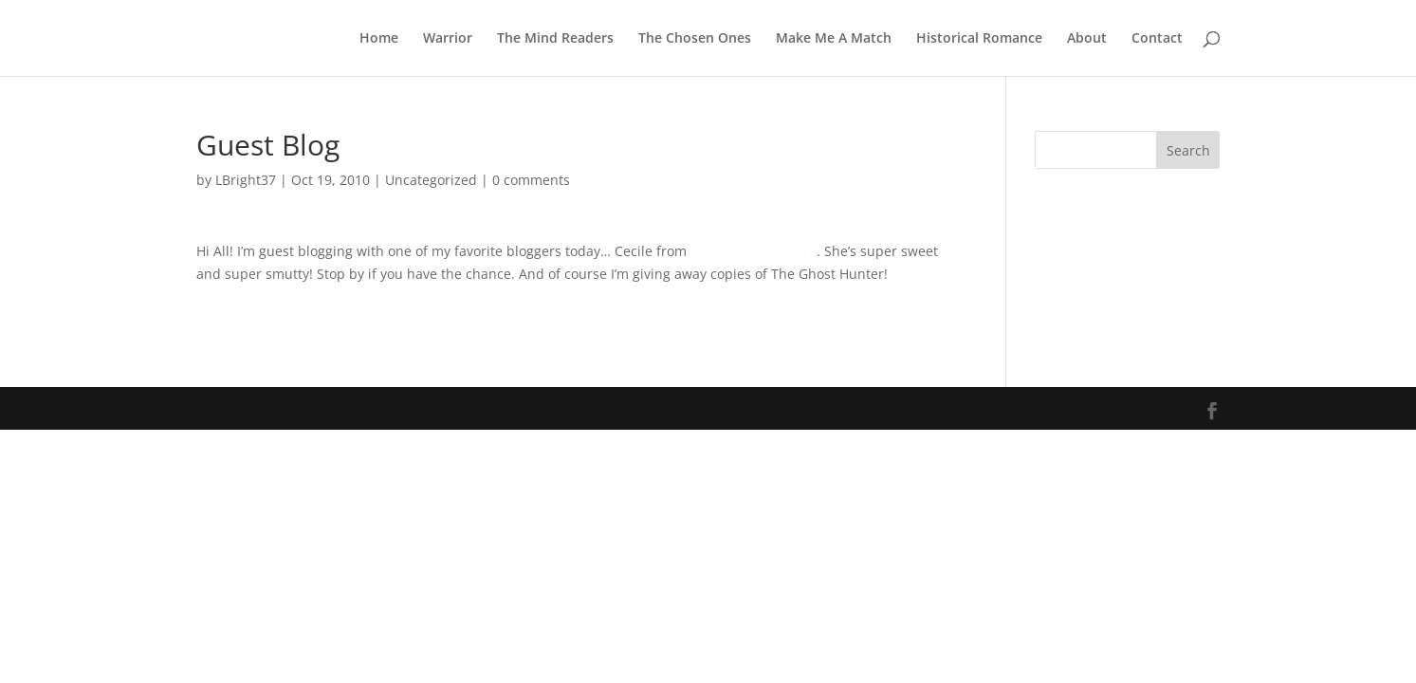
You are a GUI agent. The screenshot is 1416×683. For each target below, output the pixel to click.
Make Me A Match (834, 38)
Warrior (447, 38)
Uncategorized (431, 180)
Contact (1157, 38)
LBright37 (245, 180)
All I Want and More (753, 251)
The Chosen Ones (694, 38)
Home (378, 38)
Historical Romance (979, 38)
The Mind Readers (555, 38)
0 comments (531, 180)
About (1087, 38)
